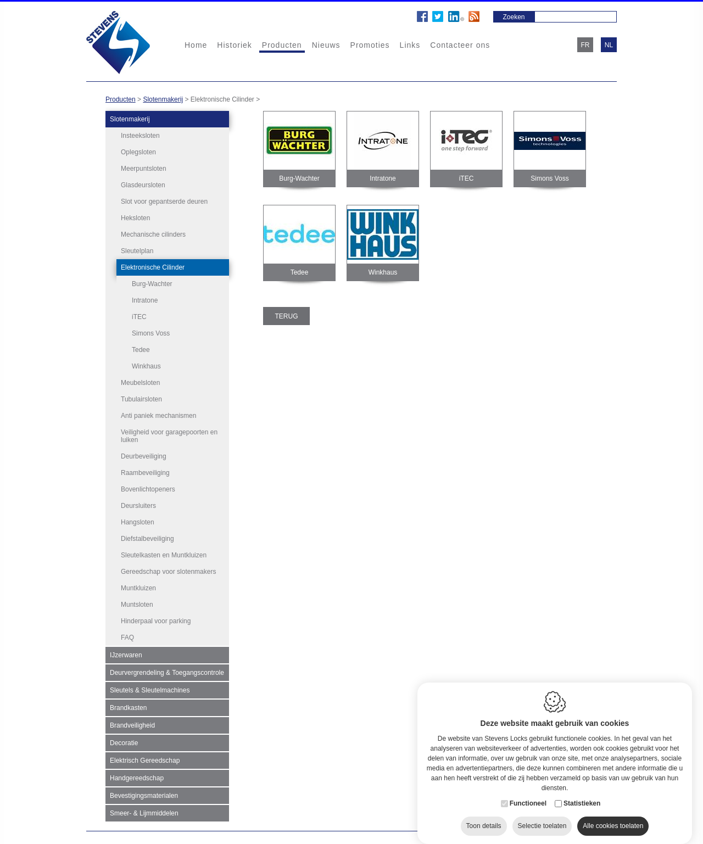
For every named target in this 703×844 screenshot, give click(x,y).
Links (410, 45)
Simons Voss (151, 333)
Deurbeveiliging (143, 455)
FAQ (127, 636)
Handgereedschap (137, 776)
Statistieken (581, 793)
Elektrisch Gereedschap (145, 759)
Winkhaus (146, 366)
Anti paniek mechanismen (158, 414)
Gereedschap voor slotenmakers (168, 570)
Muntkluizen (138, 586)
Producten (282, 45)
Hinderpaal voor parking (156, 619)
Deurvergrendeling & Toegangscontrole (167, 671)
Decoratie (124, 741)
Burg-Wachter (152, 284)
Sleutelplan (137, 251)
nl (609, 45)
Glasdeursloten (143, 185)
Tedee (141, 350)
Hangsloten (137, 520)
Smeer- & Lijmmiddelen (144, 811)
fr (585, 45)
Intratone (145, 300)
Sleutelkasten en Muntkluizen (164, 553)
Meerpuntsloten (143, 168)
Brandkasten (128, 706)
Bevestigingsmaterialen (144, 794)
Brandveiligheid (132, 724)
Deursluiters (138, 504)
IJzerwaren (126, 653)
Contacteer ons (460, 45)
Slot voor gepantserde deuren (164, 201)
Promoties (370, 45)
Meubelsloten (140, 381)
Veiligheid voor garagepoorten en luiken (169, 434)
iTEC (139, 317)
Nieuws (326, 45)
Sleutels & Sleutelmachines (149, 688)
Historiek (234, 45)
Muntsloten (137, 603)
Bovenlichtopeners (148, 487)
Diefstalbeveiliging (147, 537)
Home (196, 45)
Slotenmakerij (163, 99)
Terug (286, 316)
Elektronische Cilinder (153, 267)
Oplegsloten (138, 152)
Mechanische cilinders (153, 234)
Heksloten (135, 218)
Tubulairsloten (141, 397)
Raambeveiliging (145, 471)
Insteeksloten (140, 135)
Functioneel (528, 793)
